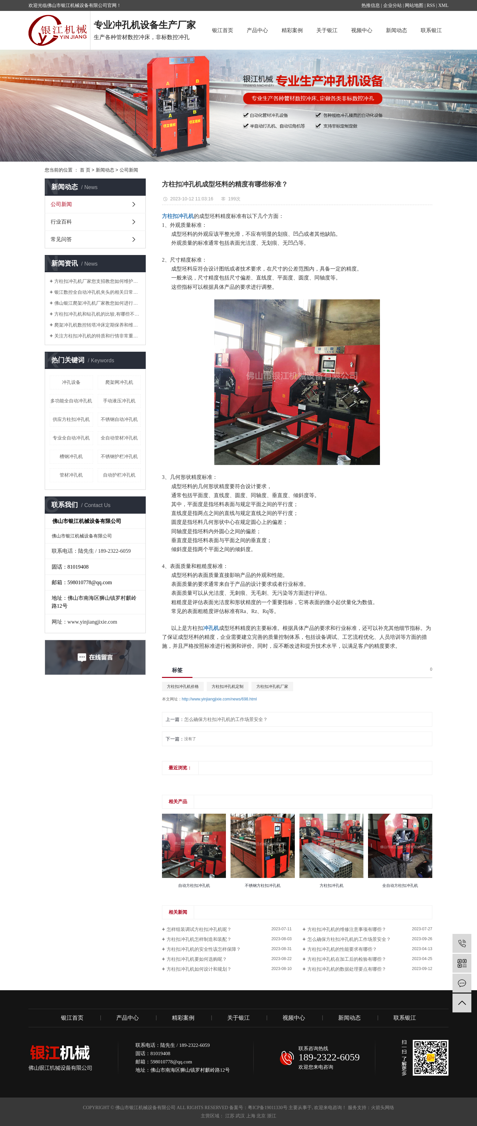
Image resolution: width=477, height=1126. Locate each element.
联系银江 (431, 30)
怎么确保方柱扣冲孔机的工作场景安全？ (226, 719)
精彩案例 (292, 30)
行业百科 (61, 222)
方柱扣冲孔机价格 (183, 686)
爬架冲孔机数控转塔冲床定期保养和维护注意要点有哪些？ (97, 325)
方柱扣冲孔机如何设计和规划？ (199, 969)
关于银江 (327, 30)
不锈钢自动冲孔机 (119, 419)
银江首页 (222, 30)
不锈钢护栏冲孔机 (119, 456)
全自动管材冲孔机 (119, 437)
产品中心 (257, 30)
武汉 (240, 1115)
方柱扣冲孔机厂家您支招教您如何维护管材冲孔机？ (97, 281)
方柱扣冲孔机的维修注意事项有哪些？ (346, 929)
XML (443, 5)
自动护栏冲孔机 (119, 475)
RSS (431, 5)
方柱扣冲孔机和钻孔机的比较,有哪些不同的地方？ (97, 314)
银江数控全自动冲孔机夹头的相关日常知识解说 (97, 292)
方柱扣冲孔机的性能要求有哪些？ (342, 949)
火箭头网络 (382, 1107)
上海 (250, 1115)
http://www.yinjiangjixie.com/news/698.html (219, 699)
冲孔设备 (71, 382)
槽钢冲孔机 (71, 456)
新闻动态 (396, 30)
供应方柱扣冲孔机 (71, 419)
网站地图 (414, 5)
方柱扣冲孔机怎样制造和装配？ (199, 939)
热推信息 (370, 5)
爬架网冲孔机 (119, 382)
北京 (261, 1115)
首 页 (85, 170)
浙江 (271, 1115)
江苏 (230, 1115)
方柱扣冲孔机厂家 (272, 686)
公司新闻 (129, 170)
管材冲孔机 (71, 475)
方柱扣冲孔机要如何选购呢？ (197, 959)
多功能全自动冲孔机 (71, 400)
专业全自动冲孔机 (71, 437)
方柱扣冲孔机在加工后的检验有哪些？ (346, 959)
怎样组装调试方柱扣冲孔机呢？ (199, 929)
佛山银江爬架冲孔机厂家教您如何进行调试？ (97, 303)
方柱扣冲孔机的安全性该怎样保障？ (204, 949)
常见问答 (61, 239)
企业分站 (392, 5)
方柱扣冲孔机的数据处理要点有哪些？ (346, 969)
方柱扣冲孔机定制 (227, 686)
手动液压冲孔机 (119, 400)
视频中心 (361, 30)
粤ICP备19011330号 (267, 1107)
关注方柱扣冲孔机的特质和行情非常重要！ (97, 335)
